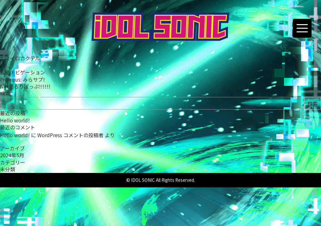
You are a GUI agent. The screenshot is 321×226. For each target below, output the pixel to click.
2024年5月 (12, 155)
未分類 (7, 169)
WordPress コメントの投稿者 (70, 135)
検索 (5, 93)
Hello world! (15, 120)
